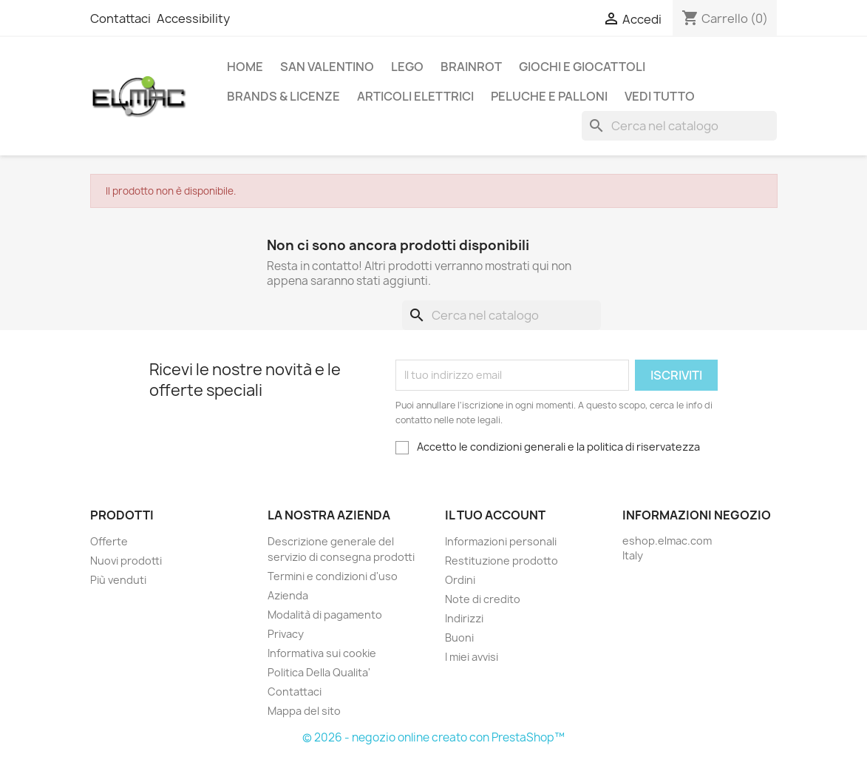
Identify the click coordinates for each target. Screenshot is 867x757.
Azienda (288, 595)
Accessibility (193, 18)
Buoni (459, 637)
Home (245, 66)
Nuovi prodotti (126, 561)
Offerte (109, 541)
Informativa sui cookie (322, 653)
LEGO (407, 66)
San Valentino (327, 66)
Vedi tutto (660, 96)
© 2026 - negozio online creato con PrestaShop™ (433, 737)
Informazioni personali (501, 541)
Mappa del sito (304, 711)
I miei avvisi (471, 657)
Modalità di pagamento (325, 615)
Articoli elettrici (415, 96)
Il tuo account (495, 515)
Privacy (286, 634)
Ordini (460, 580)
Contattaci (120, 18)
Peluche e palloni (549, 96)
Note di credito (482, 599)
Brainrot (471, 66)
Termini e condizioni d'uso (333, 576)
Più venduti (118, 580)
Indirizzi (464, 618)
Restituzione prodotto (501, 561)
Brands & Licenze (283, 96)
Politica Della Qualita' (319, 672)
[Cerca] (679, 126)
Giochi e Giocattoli (582, 66)
